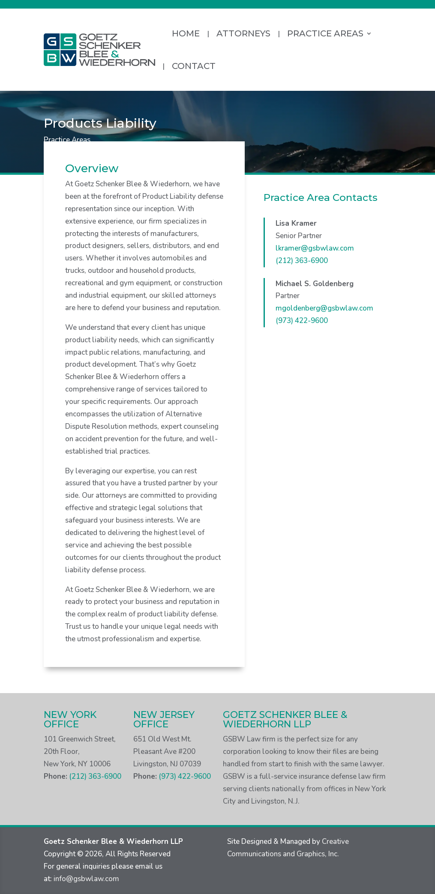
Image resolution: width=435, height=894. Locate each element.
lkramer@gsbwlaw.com (315, 248)
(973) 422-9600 (302, 321)
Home (186, 33)
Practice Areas (325, 33)
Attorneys (243, 33)
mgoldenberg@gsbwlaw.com (324, 308)
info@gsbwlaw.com (86, 879)
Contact (194, 66)
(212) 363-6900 (302, 261)
